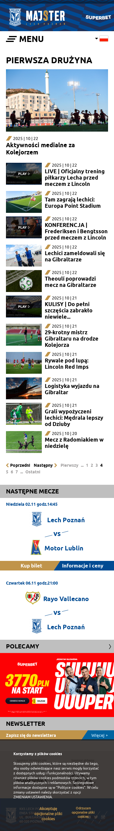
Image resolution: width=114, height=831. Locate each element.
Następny (43, 465)
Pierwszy (69, 465)
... (82, 465)
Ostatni (32, 471)
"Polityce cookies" (70, 787)
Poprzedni (20, 465)
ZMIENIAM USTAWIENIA (32, 797)
